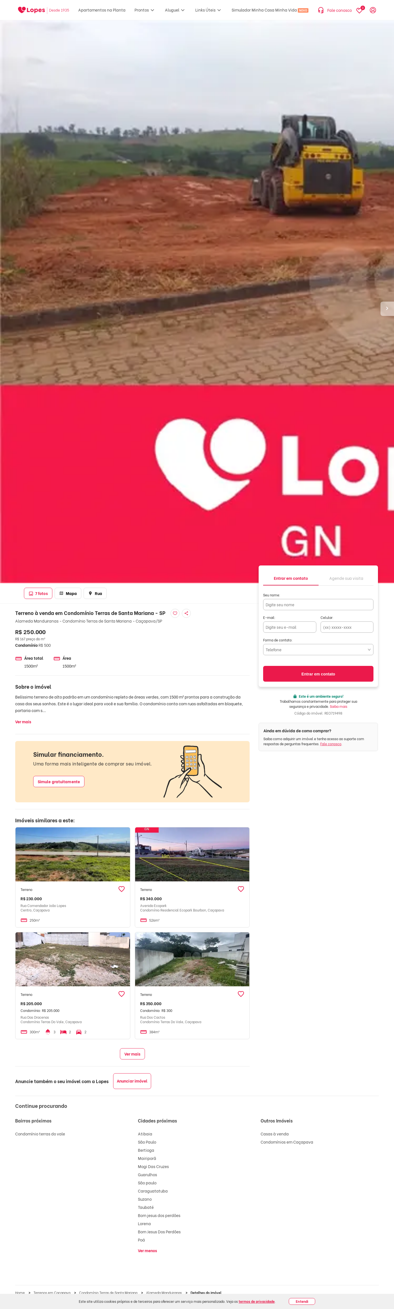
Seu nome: (271, 594)
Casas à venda (275, 1134)
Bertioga (146, 1150)
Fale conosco (330, 743)
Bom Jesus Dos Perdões (159, 1231)
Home (20, 1292)
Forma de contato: (278, 639)
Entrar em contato (318, 674)
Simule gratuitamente (59, 781)
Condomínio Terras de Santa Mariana (108, 1292)
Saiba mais (338, 706)
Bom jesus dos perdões (159, 1215)
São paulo (147, 1182)
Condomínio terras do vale (40, 1134)
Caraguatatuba (153, 1191)
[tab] (291, 577)
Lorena (144, 1223)
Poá (141, 1240)
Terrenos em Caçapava (52, 1292)
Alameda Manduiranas (164, 1292)
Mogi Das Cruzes (153, 1166)
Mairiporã (147, 1158)
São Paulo (147, 1142)
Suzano (145, 1199)
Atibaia (145, 1134)
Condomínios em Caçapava (287, 1142)
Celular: (327, 617)
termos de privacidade (257, 1301)
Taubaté (146, 1207)
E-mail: (269, 617)
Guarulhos (147, 1174)
